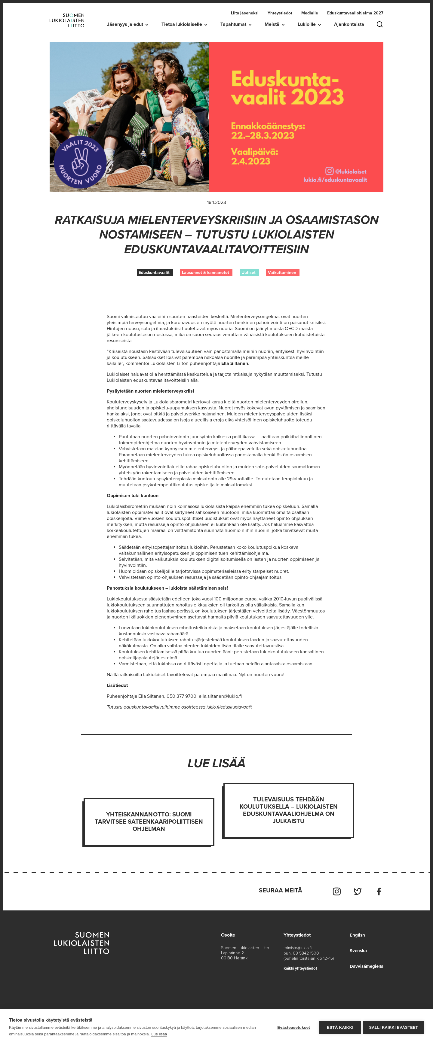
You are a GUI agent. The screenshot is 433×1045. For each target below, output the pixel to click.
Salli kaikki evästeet (393, 1027)
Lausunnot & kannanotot (205, 272)
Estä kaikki (339, 1027)
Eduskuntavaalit (154, 272)
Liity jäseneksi (245, 13)
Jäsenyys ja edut (125, 24)
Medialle (309, 13)
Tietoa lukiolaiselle (181, 24)
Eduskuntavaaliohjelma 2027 (355, 13)
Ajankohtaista (349, 24)
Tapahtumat (233, 24)
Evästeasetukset (292, 1027)
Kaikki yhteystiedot (302, 966)
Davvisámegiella (365, 964)
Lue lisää (159, 1034)
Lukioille (307, 24)
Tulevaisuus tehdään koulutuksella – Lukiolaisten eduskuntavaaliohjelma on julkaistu (289, 810)
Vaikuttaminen (282, 272)
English (355, 933)
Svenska (357, 949)
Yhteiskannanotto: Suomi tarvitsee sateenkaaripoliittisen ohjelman (149, 822)
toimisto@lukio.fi (298, 946)
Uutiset (248, 272)
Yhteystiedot (280, 13)
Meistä (272, 24)
